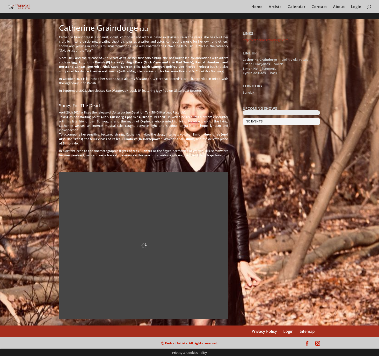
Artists (275, 7)
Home (257, 7)
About (339, 7)
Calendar (297, 7)
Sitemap (307, 331)
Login (356, 7)
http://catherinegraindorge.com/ (266, 40)
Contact (319, 7)
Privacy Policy (264, 331)
